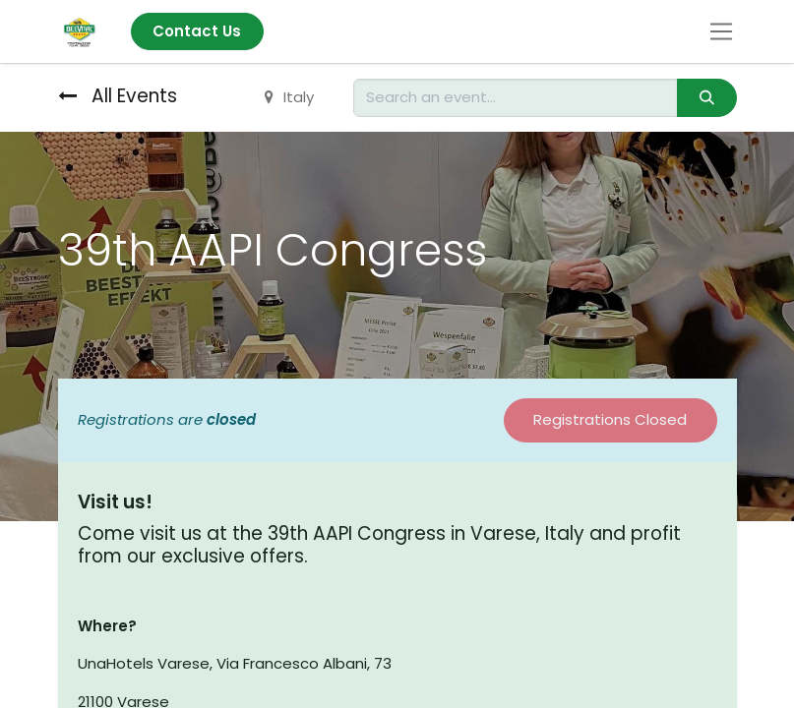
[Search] (706, 98)
